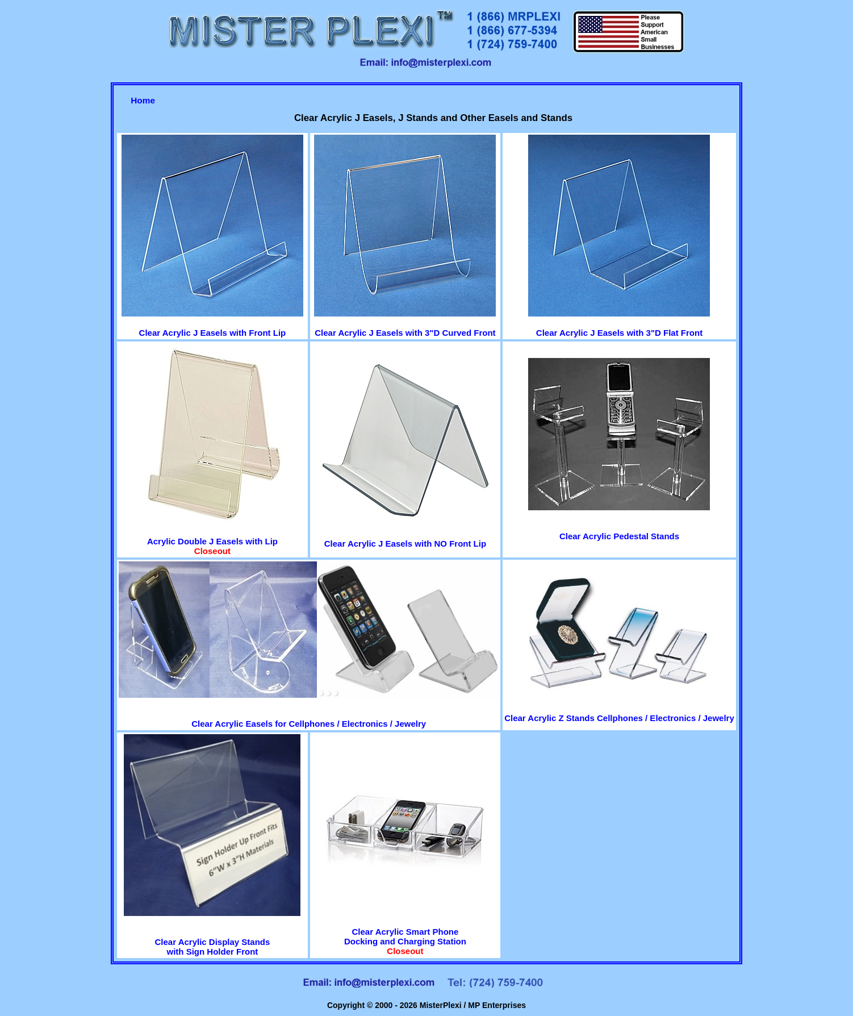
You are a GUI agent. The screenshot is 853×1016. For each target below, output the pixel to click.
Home (143, 100)
